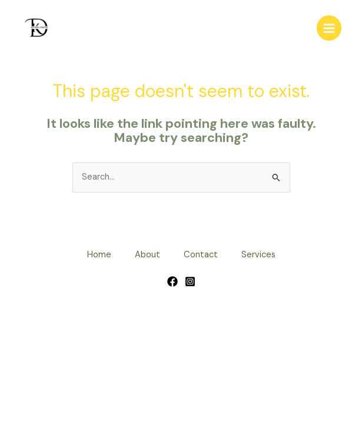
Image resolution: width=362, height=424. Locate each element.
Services (258, 254)
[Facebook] (172, 281)
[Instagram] (190, 281)
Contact (201, 254)
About (147, 254)
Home (99, 254)
